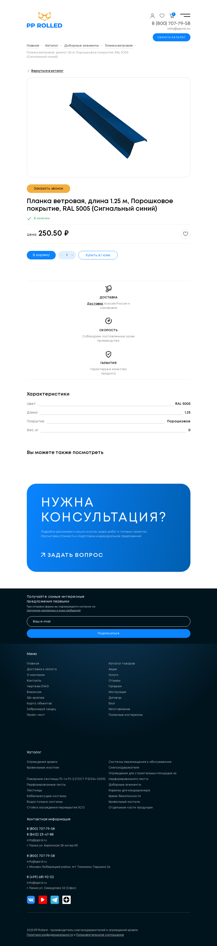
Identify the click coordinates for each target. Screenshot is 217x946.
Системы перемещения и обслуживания (140, 762)
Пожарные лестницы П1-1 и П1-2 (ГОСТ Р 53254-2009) (66, 779)
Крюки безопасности (125, 796)
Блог (112, 703)
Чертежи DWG (38, 686)
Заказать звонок (48, 188)
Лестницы (34, 790)
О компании (36, 675)
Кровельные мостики (43, 767)
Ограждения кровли (42, 762)
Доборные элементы (125, 785)
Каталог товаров (122, 663)
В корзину (41, 255)
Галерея (115, 686)
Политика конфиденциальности (50, 935)
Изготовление (119, 709)
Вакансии (34, 692)
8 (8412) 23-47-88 (40, 834)
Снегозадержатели (124, 767)
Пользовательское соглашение (100, 935)
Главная (33, 663)
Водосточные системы (45, 802)
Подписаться (108, 633)
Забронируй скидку (41, 709)
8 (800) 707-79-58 (171, 23)
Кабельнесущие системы (47, 796)
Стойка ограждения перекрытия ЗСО (56, 807)
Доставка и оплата (42, 669)
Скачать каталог (171, 37)
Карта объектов (39, 703)
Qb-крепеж (36, 698)
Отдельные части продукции (131, 807)
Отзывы (114, 680)
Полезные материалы (126, 715)
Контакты (34, 680)
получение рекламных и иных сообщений (54, 611)
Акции (113, 669)
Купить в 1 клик (98, 255)
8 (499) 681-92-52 (40, 877)
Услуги (113, 675)
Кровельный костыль (124, 802)
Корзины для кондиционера (129, 790)
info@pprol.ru (178, 29)
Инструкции (117, 692)
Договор (115, 698)
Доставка (95, 303)
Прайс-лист (36, 715)
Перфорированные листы (46, 785)
